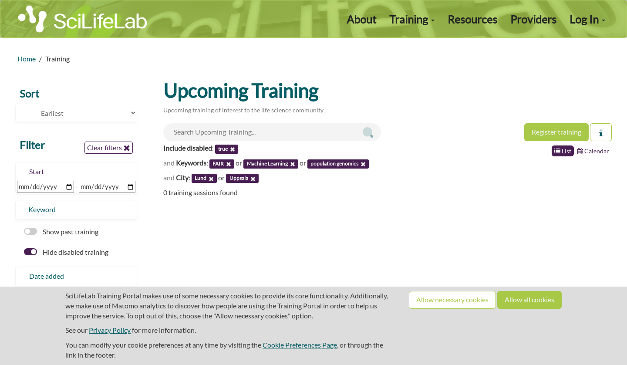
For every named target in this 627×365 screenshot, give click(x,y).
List (562, 151)
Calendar (593, 151)
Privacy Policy (110, 330)
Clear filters (108, 147)
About (361, 19)
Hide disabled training (66, 252)
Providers (533, 19)
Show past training (61, 231)
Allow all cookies (529, 299)
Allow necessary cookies (452, 299)
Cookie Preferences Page (300, 345)
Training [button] (412, 19)
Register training (556, 132)
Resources (472, 19)
